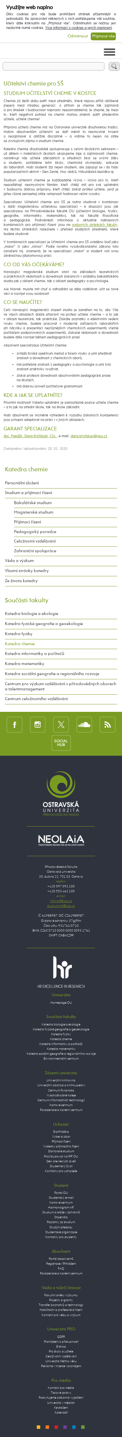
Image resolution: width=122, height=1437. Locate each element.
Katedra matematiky (24, 664)
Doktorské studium (61, 1151)
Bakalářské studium (33, 503)
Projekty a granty (61, 1300)
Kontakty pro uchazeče (61, 1171)
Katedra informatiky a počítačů (34, 654)
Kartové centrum (61, 1105)
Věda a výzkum (19, 561)
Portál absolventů (61, 1259)
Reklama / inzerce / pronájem (61, 1366)
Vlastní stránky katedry (27, 571)
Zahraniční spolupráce (35, 551)
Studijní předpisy (61, 1227)
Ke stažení (61, 1407)
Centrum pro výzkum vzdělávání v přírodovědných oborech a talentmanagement (60, 686)
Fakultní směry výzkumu (61, 1295)
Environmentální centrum (61, 1058)
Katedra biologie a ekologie (31, 614)
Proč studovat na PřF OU (61, 1156)
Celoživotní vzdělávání (35, 541)
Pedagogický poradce (35, 532)
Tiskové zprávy (61, 1392)
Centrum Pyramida (61, 1090)
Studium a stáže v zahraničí (61, 1212)
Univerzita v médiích (61, 1402)
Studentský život (61, 1166)
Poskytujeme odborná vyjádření (61, 1397)
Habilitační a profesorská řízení (61, 1310)
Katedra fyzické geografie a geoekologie (44, 624)
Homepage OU (61, 1002)
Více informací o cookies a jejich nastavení (78, 28)
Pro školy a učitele (61, 1351)
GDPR (61, 1337)
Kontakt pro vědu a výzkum (61, 1315)
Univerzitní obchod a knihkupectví (61, 1085)
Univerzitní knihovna (61, 1080)
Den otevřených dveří (61, 1161)
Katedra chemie (26, 469)
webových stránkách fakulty (94, 225)
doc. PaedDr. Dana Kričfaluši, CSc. (30, 436)
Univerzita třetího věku (61, 1361)
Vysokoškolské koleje (61, 1095)
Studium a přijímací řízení (28, 493)
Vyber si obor (61, 1136)
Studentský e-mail (61, 1197)
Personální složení (22, 483)
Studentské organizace (61, 1232)
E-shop (61, 1346)
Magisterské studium (33, 512)
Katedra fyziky (19, 634)
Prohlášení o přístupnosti (61, 1341)
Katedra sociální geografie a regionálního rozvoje (52, 674)
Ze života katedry (21, 581)
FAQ (61, 1268)
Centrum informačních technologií (61, 1100)
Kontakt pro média (61, 1388)
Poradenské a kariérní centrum (61, 1110)
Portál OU (61, 1193)
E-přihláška (61, 1131)
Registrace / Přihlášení (61, 1263)
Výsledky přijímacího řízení (61, 1146)
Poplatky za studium (61, 1222)
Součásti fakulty (26, 600)
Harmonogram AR (61, 1207)
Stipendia (61, 1217)
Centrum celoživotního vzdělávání (36, 699)
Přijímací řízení (27, 522)
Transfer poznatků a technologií (61, 1305)
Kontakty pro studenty (61, 1237)
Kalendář (61, 1412)
